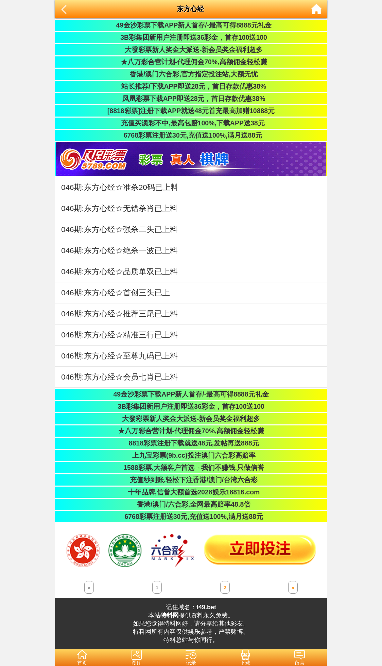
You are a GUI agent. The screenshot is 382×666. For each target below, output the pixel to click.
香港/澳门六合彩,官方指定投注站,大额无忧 (191, 74)
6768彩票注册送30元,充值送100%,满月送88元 (191, 135)
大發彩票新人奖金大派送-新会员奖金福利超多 (191, 49)
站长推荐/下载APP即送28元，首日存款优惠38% (191, 86)
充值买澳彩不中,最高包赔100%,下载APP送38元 (190, 123)
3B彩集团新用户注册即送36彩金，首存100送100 (191, 37)
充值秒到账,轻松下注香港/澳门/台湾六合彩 (191, 480)
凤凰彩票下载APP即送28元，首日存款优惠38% (191, 98)
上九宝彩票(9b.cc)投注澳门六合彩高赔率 (190, 455)
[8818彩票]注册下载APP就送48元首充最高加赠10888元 (191, 111)
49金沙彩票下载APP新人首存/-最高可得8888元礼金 (190, 25)
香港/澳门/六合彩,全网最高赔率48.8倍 (191, 504)
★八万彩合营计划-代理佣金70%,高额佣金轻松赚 (191, 62)
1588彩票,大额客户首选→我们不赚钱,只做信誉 (191, 467)
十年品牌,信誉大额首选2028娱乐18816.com (191, 492)
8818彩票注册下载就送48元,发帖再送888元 (191, 443)
